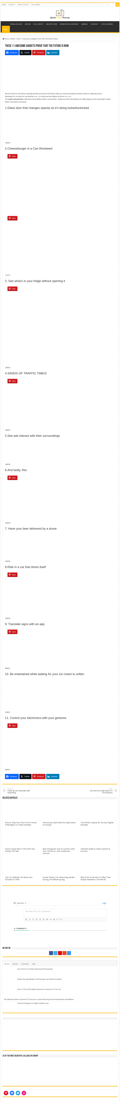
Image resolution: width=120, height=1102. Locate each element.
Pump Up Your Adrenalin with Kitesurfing (20, 791)
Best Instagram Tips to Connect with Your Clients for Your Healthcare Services (59, 851)
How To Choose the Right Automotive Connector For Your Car (39, 989)
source (7, 142)
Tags (33, 964)
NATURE (28, 24)
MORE (5, 29)
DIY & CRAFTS (38, 24)
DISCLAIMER (36, 5)
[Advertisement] (60, 74)
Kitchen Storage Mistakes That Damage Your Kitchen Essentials (39, 979)
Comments (25, 964)
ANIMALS (84, 24)
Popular (15, 964)
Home (5, 23)
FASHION (94, 24)
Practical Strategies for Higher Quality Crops (33, 1003)
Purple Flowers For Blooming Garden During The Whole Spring (59, 878)
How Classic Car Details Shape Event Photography (35, 969)
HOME (4, 5)
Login (104, 903)
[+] (60, 919)
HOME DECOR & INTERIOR (69, 24)
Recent (6, 964)
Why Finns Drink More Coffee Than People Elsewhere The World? (96, 878)
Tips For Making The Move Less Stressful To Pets (18, 878)
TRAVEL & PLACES (16, 24)
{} (57, 919)
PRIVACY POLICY (23, 5)
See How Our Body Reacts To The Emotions (100, 791)
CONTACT (11, 5)
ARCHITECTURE (51, 24)
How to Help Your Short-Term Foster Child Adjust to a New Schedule (21, 823)
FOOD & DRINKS (107, 24)
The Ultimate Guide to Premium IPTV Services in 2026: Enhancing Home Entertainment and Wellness (39, 999)
